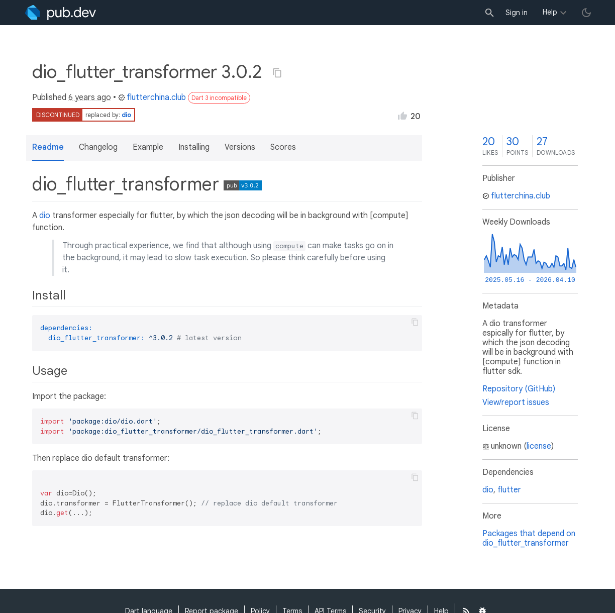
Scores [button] (283, 147)
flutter (509, 490)
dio (126, 115)
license (539, 446)
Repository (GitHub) (518, 389)
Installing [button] (194, 147)
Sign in (516, 12)
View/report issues (515, 402)
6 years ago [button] (89, 97)
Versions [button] (240, 147)
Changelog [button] (98, 147)
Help (550, 12)
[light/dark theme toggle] (586, 13)
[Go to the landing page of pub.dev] (60, 12)
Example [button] (148, 147)
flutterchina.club (152, 97)
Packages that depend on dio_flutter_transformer (528, 538)
